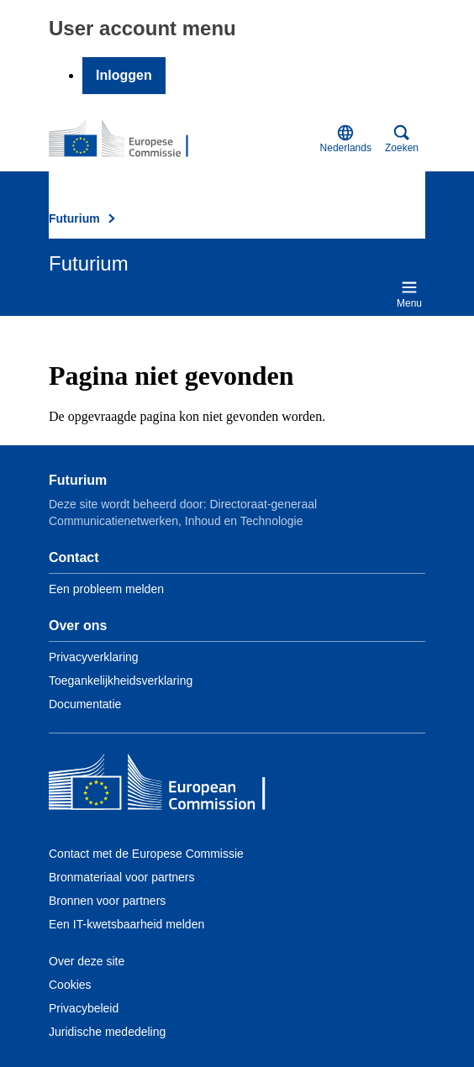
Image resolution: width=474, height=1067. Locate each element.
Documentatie (85, 704)
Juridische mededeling (107, 1031)
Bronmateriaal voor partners (122, 877)
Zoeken (402, 139)
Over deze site (86, 961)
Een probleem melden (106, 589)
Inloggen (124, 75)
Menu (409, 294)
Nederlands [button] (345, 139)
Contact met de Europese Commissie (146, 853)
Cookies (70, 984)
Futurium (74, 218)
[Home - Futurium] (130, 139)
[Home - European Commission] (170, 786)
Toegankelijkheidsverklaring (120, 680)
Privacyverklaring (94, 657)
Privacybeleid (83, 1008)
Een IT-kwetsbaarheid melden (126, 924)
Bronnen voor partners (107, 900)
